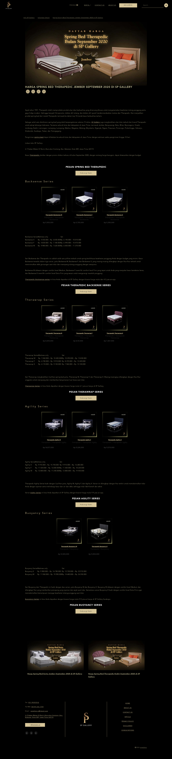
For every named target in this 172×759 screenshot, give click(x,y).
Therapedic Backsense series (37, 281)
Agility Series (35, 495)
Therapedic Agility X (115, 441)
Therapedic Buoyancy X (100, 547)
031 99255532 (33, 704)
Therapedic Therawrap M (54, 334)
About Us (112, 5)
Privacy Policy (128, 723)
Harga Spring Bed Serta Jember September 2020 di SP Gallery (54, 676)
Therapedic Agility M (54, 441)
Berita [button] (87, 5)
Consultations (127, 732)
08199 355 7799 (37, 709)
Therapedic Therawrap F (84, 334)
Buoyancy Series (32, 601)
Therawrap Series (32, 388)
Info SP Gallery (29, 20)
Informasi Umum (44, 20)
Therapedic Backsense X (115, 216)
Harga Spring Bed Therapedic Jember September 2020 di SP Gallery (78, 20)
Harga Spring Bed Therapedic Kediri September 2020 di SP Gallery (114, 677)
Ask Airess (128, 5)
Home (127, 705)
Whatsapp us (35, 727)
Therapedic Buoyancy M (69, 547)
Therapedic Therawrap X (115, 334)
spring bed (39, 139)
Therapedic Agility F (84, 441)
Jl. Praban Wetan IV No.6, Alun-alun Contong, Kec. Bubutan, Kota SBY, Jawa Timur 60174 (44, 718)
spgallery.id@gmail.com (39, 713)
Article (128, 719)
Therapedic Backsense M (54, 216)
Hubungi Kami (86, 175)
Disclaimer (127, 728)
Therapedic (35, 157)
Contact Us (100, 5)
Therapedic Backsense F (84, 216)
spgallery (143, 749)
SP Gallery (95, 124)
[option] (55, 207)
